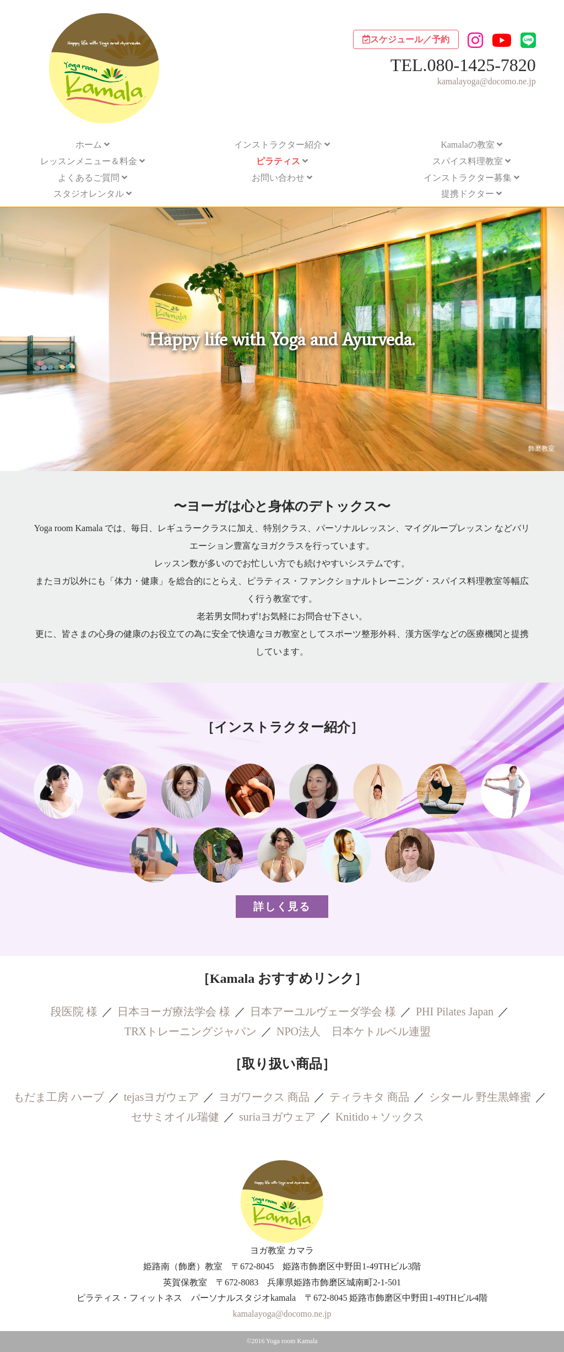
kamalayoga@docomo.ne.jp (486, 81)
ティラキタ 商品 (369, 1097)
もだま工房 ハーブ (58, 1097)
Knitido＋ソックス (379, 1117)
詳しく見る (282, 906)
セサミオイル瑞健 (175, 1117)
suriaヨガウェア (277, 1117)
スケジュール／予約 (405, 39)
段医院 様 (74, 1011)
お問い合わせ (278, 177)
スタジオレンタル (88, 193)
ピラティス (278, 161)
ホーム (88, 144)
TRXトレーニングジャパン (190, 1031)
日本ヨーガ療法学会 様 (173, 1011)
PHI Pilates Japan (455, 1011)
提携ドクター (467, 193)
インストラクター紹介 (278, 144)
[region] (282, 339)
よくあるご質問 (89, 177)
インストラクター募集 (468, 177)
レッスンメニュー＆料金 (88, 161)
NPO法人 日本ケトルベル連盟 (353, 1031)
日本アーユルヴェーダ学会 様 (323, 1011)
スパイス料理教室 (467, 161)
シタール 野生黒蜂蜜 (480, 1097)
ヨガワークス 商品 (264, 1097)
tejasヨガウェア (161, 1097)
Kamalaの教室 (468, 144)
